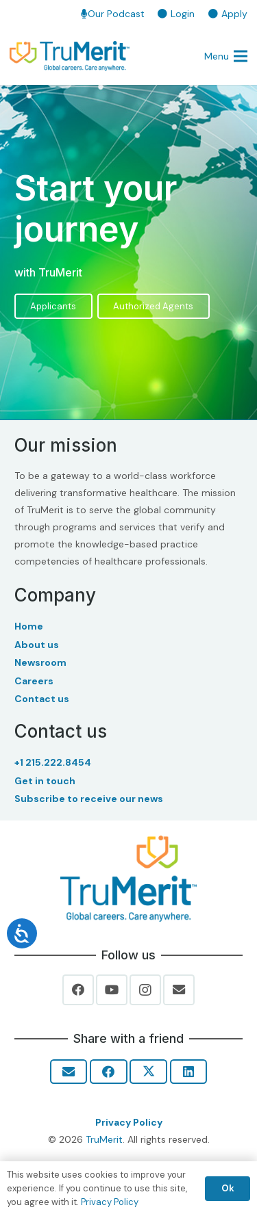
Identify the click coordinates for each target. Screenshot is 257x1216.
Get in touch (44, 781)
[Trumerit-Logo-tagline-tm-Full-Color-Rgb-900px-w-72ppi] (128, 879)
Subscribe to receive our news (88, 798)
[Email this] (69, 1071)
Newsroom (40, 662)
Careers (33, 681)
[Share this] (108, 1071)
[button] (226, 56)
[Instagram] (145, 990)
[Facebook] (78, 990)
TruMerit (104, 1139)
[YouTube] (111, 990)
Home (28, 626)
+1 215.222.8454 (52, 762)
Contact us (41, 699)
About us (36, 644)
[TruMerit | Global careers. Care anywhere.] (70, 56)
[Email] (179, 990)
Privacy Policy (128, 1122)
